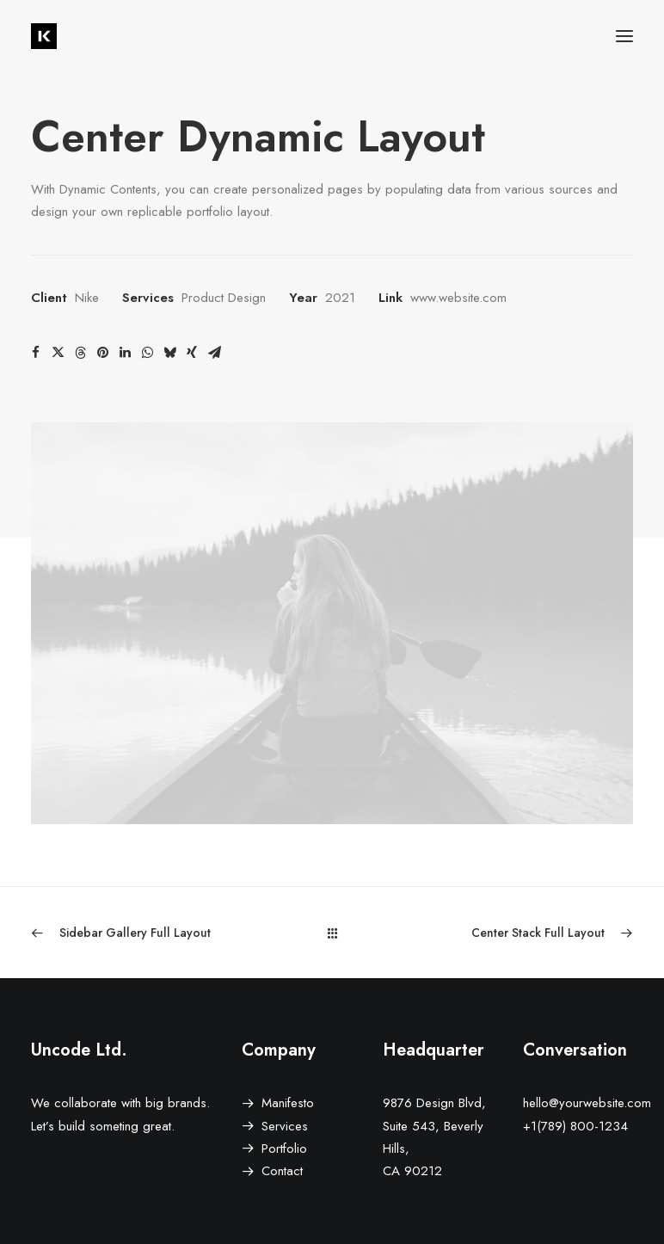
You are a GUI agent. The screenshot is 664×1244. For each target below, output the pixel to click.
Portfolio (284, 1148)
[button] (624, 36)
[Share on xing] (191, 352)
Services (284, 1126)
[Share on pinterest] (102, 352)
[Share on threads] (80, 352)
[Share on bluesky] (169, 352)
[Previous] (151, 933)
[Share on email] (214, 352)
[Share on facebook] (35, 352)
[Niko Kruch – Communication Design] (44, 36)
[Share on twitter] (57, 352)
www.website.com (458, 297)
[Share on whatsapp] (147, 352)
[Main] (332, 933)
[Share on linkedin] (124, 352)
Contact (282, 1170)
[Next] (512, 933)
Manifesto (287, 1102)
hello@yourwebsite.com (587, 1102)
